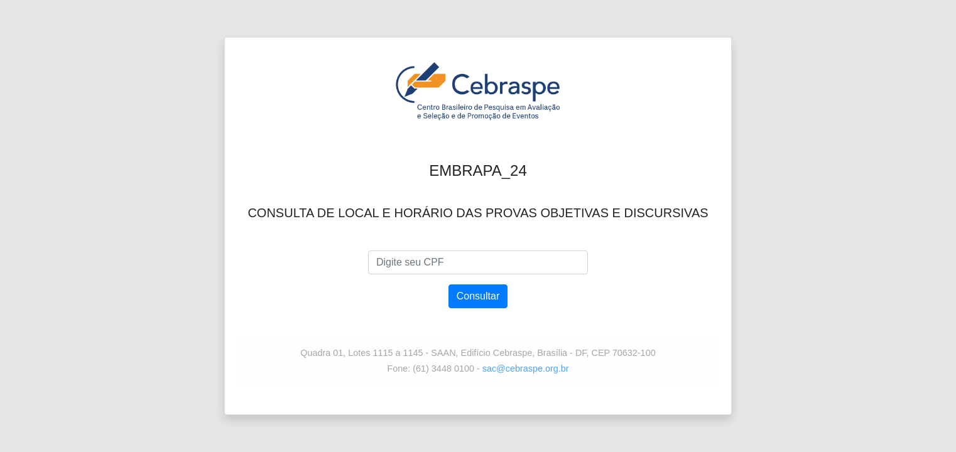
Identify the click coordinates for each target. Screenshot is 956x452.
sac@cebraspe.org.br (525, 368)
